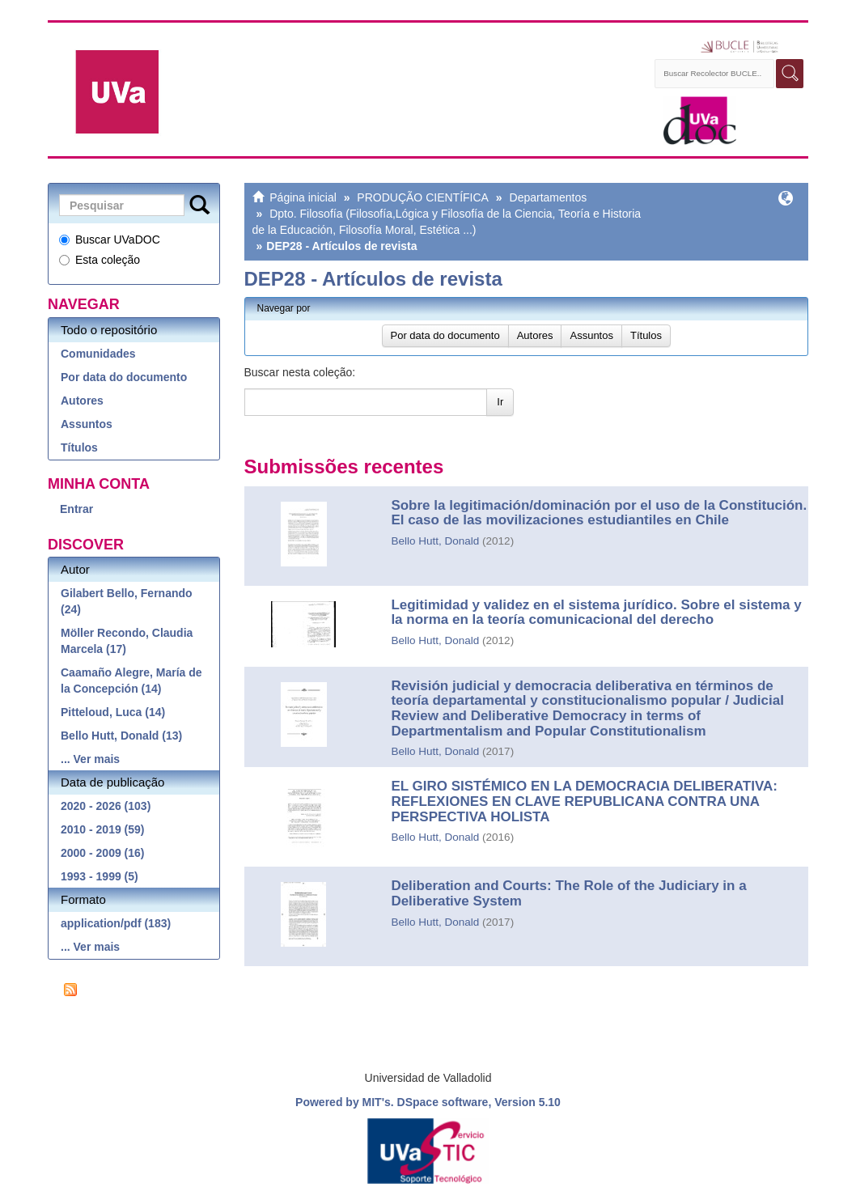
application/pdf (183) (116, 923)
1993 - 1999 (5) (99, 876)
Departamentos (548, 197)
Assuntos (86, 424)
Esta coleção (99, 259)
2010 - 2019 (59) (103, 829)
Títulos (79, 447)
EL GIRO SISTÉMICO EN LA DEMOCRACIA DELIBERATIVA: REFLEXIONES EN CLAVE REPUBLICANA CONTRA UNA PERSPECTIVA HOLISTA (584, 801)
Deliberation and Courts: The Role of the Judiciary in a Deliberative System (568, 893)
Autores (82, 400)
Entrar (76, 508)
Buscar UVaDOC (109, 239)
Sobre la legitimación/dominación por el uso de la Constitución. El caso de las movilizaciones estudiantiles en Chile (599, 513)
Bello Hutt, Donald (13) (121, 735)
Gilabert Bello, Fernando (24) (127, 601)
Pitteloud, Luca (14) (113, 712)
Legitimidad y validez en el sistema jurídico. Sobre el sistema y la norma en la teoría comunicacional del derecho (596, 612)
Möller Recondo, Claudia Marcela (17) (127, 640)
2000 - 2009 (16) (103, 852)
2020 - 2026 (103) (105, 805)
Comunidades (98, 353)
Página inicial (303, 197)
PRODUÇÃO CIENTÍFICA (423, 197)
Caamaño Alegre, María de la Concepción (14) (131, 680)
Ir (500, 402)
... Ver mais (90, 759)
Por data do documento (124, 377)
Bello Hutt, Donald (435, 541)
